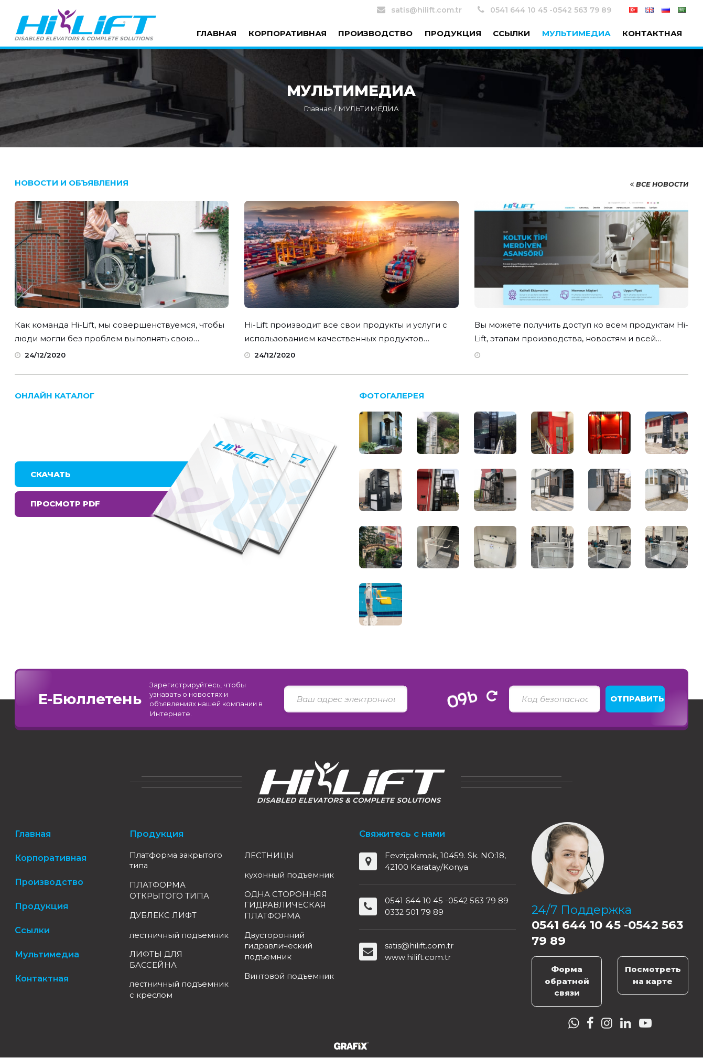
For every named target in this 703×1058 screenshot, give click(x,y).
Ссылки (511, 33)
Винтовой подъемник (289, 978)
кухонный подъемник (289, 875)
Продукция (453, 33)
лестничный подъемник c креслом (176, 1002)
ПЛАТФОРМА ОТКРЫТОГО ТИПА (169, 891)
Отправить (637, 699)
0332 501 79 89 (414, 912)
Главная (216, 33)
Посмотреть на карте (653, 975)
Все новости (658, 184)
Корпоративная (287, 33)
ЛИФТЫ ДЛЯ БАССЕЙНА (156, 972)
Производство (375, 33)
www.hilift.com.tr (417, 957)
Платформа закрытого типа (176, 860)
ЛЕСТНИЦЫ (269, 855)
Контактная (652, 33)
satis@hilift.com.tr (419, 10)
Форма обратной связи (567, 981)
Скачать (50, 474)
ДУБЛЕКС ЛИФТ (163, 917)
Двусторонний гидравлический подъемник (279, 947)
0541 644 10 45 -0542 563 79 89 (544, 10)
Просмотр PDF (65, 504)
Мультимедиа (576, 33)
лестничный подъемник (154, 941)
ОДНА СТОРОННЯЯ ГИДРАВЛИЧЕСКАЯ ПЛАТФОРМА (285, 906)
